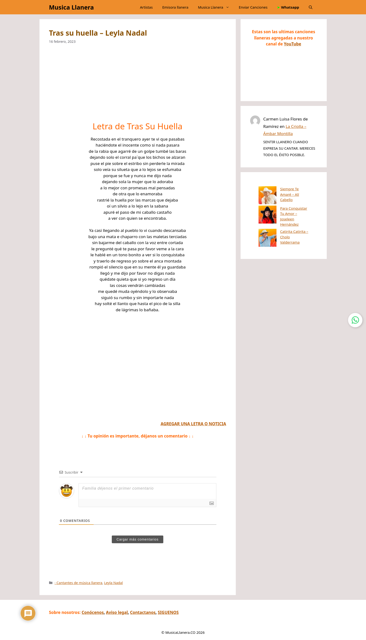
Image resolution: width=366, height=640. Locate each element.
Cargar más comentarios (137, 539)
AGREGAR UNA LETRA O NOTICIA (193, 424)
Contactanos (143, 612)
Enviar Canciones (253, 7)
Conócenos (93, 612)
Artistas (146, 7)
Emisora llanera (175, 7)
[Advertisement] (137, 85)
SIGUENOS (168, 612)
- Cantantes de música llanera (78, 582)
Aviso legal (117, 612)
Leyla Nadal (113, 582)
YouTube (292, 44)
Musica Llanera (71, 7)
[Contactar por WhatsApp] (355, 320)
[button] (310, 7)
